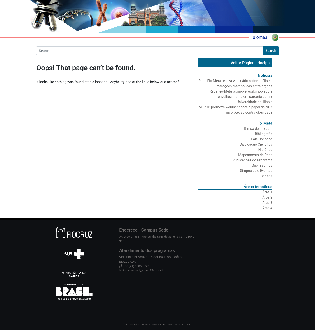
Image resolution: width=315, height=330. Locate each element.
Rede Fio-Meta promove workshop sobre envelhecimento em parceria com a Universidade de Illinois (241, 96)
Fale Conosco (261, 139)
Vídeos (267, 176)
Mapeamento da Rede (255, 155)
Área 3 (267, 203)
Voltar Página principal (251, 63)
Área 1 (267, 192)
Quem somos (262, 165)
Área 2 (267, 197)
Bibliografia (263, 134)
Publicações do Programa (252, 160)
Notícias (265, 75)
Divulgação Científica (256, 144)
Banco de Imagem (258, 129)
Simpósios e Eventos (256, 171)
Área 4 (267, 208)
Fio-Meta (264, 123)
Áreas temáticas (258, 186)
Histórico (265, 150)
